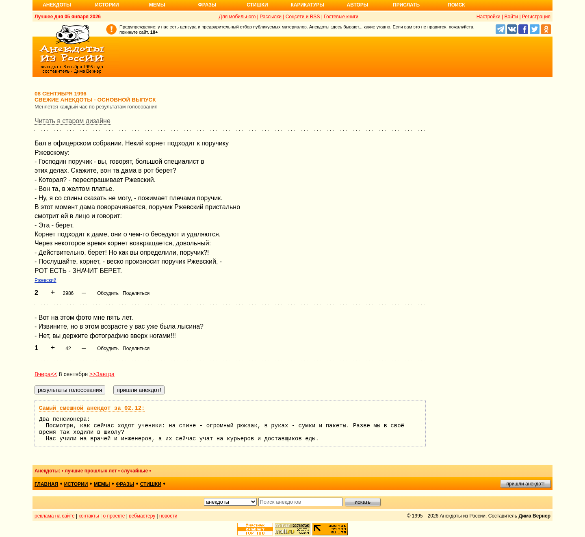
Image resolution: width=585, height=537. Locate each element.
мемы (102, 484)
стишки (150, 484)
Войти (511, 16)
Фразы (207, 5)
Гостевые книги (341, 16)
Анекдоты (57, 5)
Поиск (456, 5)
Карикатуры (307, 5)
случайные (134, 471)
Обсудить (108, 293)
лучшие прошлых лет (91, 471)
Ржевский (45, 280)
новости (168, 516)
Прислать (406, 5)
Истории (107, 5)
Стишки (257, 5)
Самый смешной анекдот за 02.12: (92, 408)
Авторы (357, 5)
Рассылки (271, 16)
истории (76, 484)
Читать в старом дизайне (72, 120)
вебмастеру (142, 516)
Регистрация (536, 16)
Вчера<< (46, 374)
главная (46, 484)
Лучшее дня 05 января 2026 (68, 16)
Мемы (157, 5)
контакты (89, 516)
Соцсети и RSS (303, 16)
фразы (125, 484)
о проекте (114, 516)
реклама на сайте (55, 516)
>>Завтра (102, 374)
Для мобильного (237, 16)
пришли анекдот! (525, 484)
